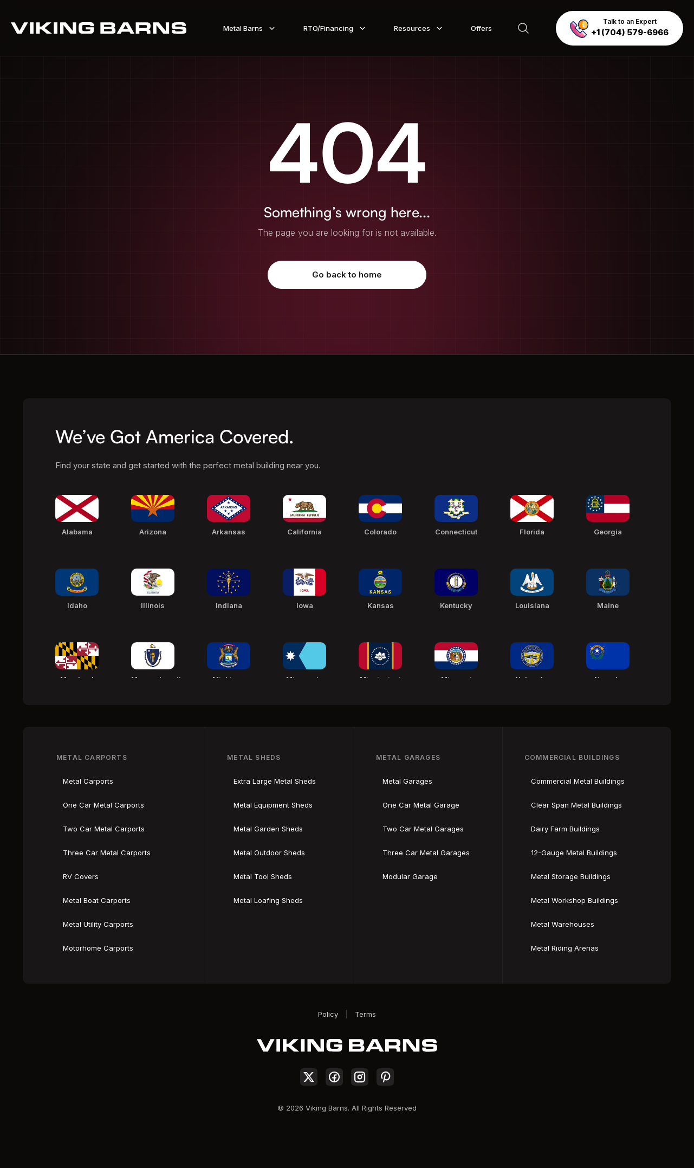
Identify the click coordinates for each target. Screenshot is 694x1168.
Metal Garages (407, 781)
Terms (365, 1014)
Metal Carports (88, 781)
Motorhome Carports (98, 948)
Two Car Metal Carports (104, 828)
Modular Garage (410, 876)
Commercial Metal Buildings (578, 781)
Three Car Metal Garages (426, 852)
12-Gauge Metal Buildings (574, 852)
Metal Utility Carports (98, 924)
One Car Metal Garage (420, 805)
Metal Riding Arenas (565, 948)
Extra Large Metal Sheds (275, 781)
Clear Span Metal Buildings (576, 805)
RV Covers (81, 876)
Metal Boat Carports (97, 900)
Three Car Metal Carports (107, 852)
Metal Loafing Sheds (268, 900)
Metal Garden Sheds (268, 828)
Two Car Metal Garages (423, 828)
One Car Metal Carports (103, 805)
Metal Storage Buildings (571, 876)
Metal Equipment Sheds (273, 805)
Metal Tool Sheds (263, 876)
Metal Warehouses (562, 924)
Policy (328, 1014)
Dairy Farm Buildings (565, 828)
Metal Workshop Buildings (574, 900)
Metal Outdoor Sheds (269, 852)
